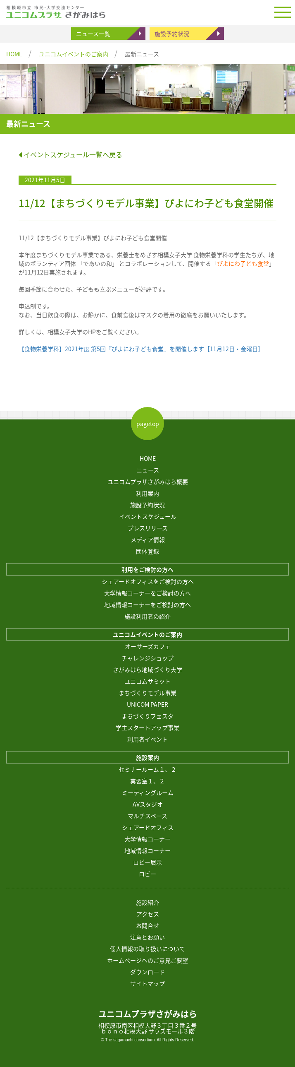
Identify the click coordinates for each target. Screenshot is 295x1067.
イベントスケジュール (147, 516)
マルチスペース (147, 816)
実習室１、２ (147, 781)
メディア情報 (148, 539)
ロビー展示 (147, 862)
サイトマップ (147, 983)
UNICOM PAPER (147, 704)
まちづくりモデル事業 (147, 693)
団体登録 (147, 551)
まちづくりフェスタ (147, 716)
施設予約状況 (172, 33)
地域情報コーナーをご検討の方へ (147, 604)
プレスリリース (148, 528)
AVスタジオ (148, 804)
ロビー (147, 873)
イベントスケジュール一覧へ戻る (70, 154)
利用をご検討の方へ (147, 569)
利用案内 (147, 493)
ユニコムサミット (147, 681)
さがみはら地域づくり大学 (147, 669)
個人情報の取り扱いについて (147, 948)
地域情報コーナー (147, 850)
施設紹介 (147, 902)
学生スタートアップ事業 (147, 727)
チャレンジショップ (147, 658)
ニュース (147, 470)
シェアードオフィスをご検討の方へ (148, 581)
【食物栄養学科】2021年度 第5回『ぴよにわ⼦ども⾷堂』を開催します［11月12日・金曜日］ (141, 348)
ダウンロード (147, 972)
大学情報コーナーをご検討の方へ (147, 593)
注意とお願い (147, 937)
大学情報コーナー (147, 839)
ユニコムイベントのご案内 (73, 54)
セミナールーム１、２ (147, 769)
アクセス (147, 914)
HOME (14, 54)
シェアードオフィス (148, 827)
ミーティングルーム (148, 792)
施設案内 (147, 757)
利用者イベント (147, 739)
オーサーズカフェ (148, 646)
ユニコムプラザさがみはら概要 (147, 481)
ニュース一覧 (93, 33)
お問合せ (147, 925)
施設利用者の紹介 (147, 616)
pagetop (147, 423)
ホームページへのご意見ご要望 (147, 960)
